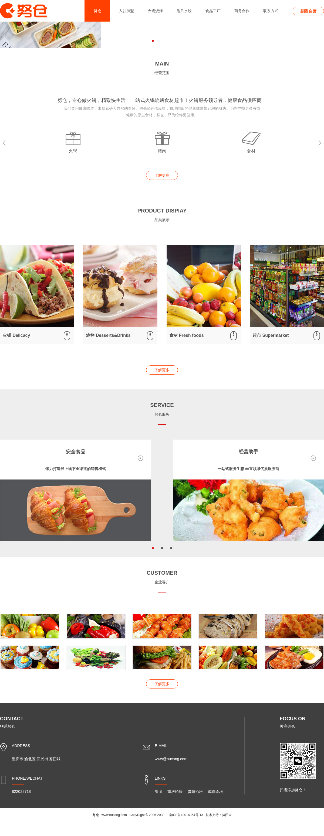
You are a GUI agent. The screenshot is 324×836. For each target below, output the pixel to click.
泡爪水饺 (184, 11)
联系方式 (270, 11)
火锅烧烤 (155, 11)
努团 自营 (308, 11)
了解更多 (162, 175)
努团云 (227, 815)
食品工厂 (213, 11)
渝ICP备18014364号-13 (186, 815)
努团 (158, 791)
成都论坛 (215, 791)
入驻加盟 (126, 11)
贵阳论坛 (195, 791)
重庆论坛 (175, 791)
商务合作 (241, 11)
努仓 (97, 11)
